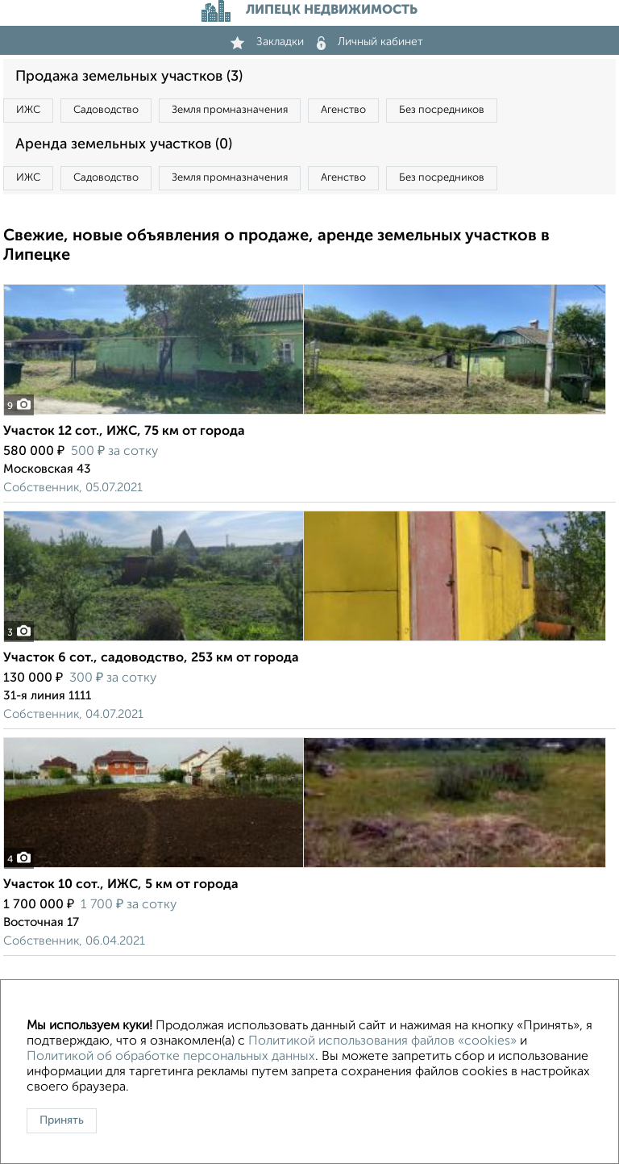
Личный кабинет (370, 42)
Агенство (343, 110)
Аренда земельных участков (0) (123, 144)
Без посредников (441, 110)
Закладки (267, 42)
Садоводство (106, 110)
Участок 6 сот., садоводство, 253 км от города (151, 658)
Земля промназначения (230, 110)
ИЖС (28, 110)
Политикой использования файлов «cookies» (382, 1041)
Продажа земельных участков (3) (129, 76)
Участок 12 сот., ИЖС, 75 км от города (124, 431)
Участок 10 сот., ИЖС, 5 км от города (121, 884)
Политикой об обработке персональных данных (171, 1056)
